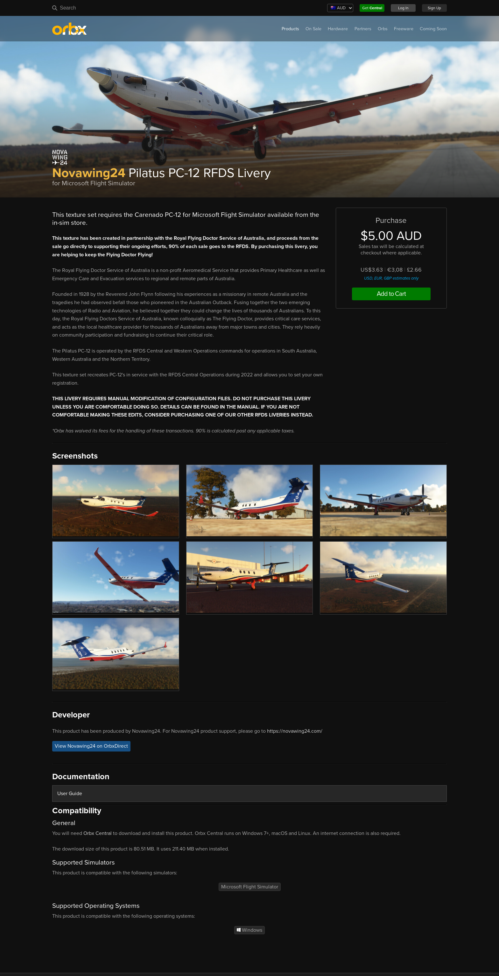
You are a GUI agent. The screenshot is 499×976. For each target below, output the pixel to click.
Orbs (383, 29)
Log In (403, 8)
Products (290, 29)
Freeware (403, 29)
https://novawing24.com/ (294, 731)
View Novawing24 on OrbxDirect (91, 746)
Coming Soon (433, 29)
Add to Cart (391, 294)
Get (372, 8)
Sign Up (434, 8)
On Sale (313, 29)
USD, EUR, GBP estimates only (391, 278)
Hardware (338, 29)
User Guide (69, 793)
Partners (363, 29)
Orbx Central (97, 833)
